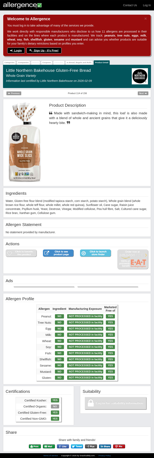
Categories (9, 62)
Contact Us (130, 5)
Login (16, 50)
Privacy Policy (104, 455)
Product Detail (101, 62)
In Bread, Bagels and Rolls (79, 62)
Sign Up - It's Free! (44, 50)
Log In (147, 5)
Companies (23, 62)
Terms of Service (51, 455)
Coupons (46, 62)
